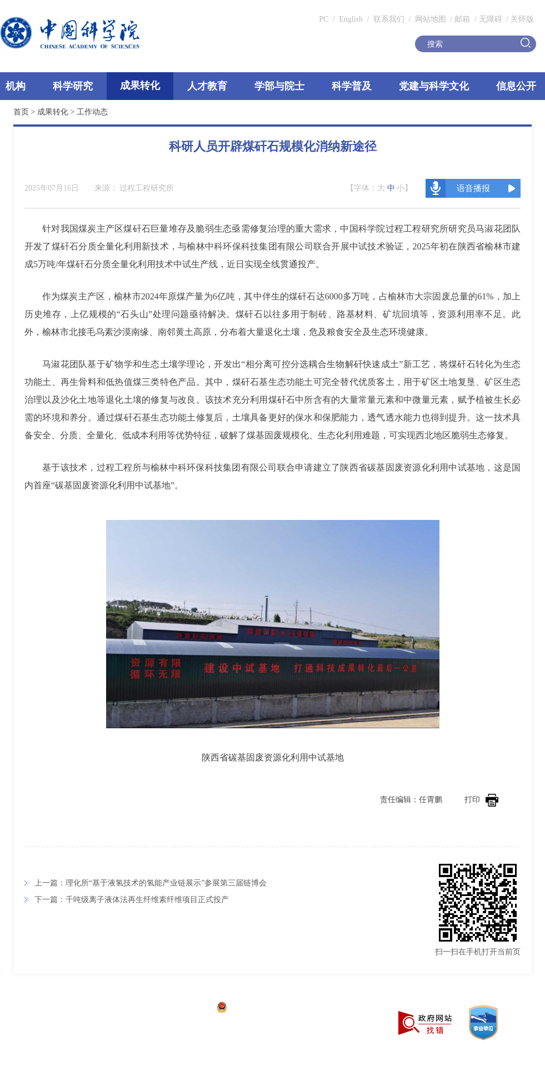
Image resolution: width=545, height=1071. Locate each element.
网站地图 (429, 19)
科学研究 (73, 86)
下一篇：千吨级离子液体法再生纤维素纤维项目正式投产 (131, 899)
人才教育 (207, 86)
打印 (481, 799)
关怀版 (522, 19)
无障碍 (490, 19)
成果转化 (140, 85)
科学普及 (352, 86)
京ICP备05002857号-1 (172, 1008)
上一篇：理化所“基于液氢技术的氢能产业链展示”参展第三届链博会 (150, 883)
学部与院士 (279, 86)
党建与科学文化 (434, 86)
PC (323, 19)
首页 (21, 112)
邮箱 (462, 19)
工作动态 (92, 112)
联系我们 (388, 19)
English (351, 19)
